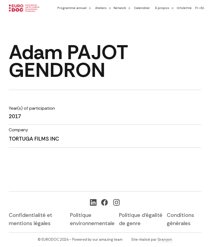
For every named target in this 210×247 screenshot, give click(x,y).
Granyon (165, 239)
